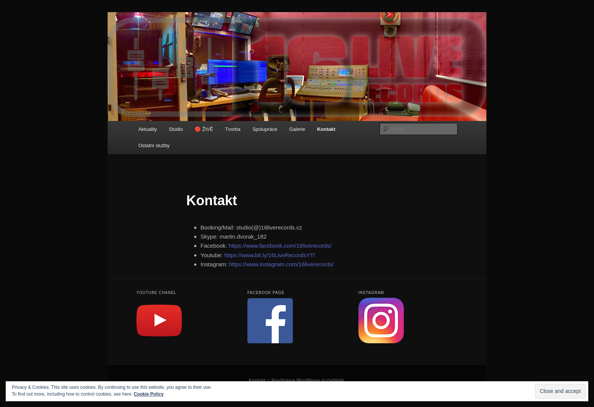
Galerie (297, 129)
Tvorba (232, 129)
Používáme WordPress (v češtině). (308, 380)
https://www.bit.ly (269, 255)
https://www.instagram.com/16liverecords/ (281, 264)
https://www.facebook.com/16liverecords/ (280, 245)
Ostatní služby (153, 145)
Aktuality (147, 129)
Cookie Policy (149, 394)
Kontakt (326, 129)
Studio (176, 129)
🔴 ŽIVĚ (204, 129)
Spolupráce (264, 129)
